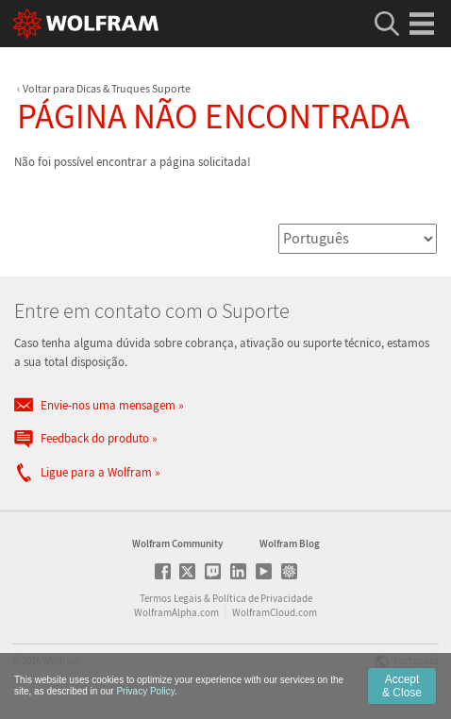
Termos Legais (171, 598)
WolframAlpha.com (176, 612)
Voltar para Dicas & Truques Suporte (107, 88)
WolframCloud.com (274, 612)
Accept (402, 686)
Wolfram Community (177, 543)
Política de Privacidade (262, 598)
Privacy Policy (145, 691)
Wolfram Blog (289, 543)
